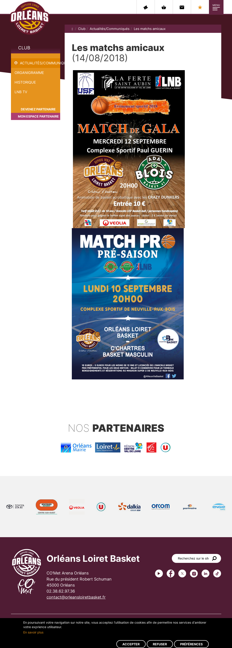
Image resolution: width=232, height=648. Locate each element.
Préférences (191, 644)
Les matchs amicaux (28, 56)
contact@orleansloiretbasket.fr (76, 597)
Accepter (131, 644)
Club (24, 47)
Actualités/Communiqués (40, 63)
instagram (194, 573)
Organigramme (29, 72)
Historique (25, 82)
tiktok (217, 573)
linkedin (205, 573)
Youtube (159, 573)
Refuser (160, 644)
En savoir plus (33, 632)
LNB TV (21, 92)
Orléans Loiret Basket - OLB (29, 18)
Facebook (171, 573)
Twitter (182, 573)
